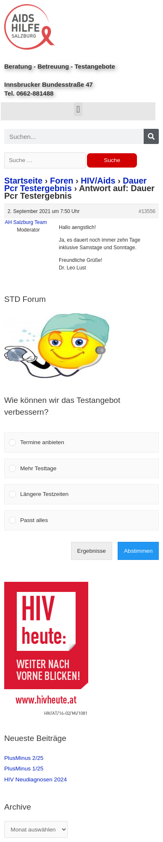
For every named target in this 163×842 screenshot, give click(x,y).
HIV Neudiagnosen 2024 (35, 779)
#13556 (147, 211)
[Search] (151, 136)
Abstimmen (138, 551)
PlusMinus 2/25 (23, 758)
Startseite (23, 180)
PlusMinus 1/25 (23, 768)
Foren (62, 180)
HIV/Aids (98, 180)
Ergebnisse (91, 551)
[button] (78, 109)
